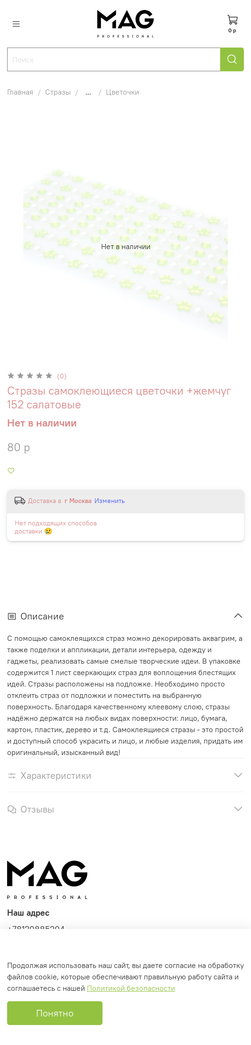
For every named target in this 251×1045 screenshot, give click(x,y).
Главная (20, 92)
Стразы (58, 92)
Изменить (109, 500)
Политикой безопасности (131, 988)
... (88, 91)
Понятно (55, 1013)
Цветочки (122, 92)
